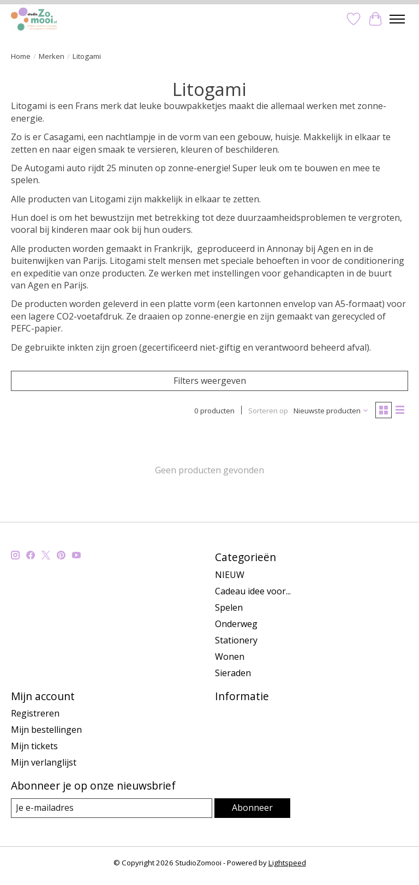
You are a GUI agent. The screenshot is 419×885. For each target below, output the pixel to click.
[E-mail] (111, 807)
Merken (51, 56)
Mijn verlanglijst (43, 762)
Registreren (35, 713)
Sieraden (233, 673)
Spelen (229, 607)
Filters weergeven (209, 381)
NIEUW (229, 575)
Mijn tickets (34, 746)
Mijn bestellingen (46, 730)
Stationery (236, 640)
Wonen (229, 657)
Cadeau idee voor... (253, 591)
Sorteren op (268, 411)
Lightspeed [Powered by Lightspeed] (287, 863)
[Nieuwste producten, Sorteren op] (331, 411)
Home (21, 56)
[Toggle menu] (397, 19)
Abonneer (252, 808)
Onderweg (236, 624)
